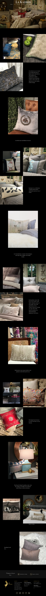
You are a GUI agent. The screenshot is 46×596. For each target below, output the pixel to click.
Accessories (22, 4)
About (30, 4)
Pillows (15, 4)
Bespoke (27, 4)
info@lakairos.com (38, 583)
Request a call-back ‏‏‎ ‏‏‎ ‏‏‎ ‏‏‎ (35, 574)
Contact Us (34, 4)
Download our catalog (23, 574)
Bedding (11, 4)
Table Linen (18, 4)
